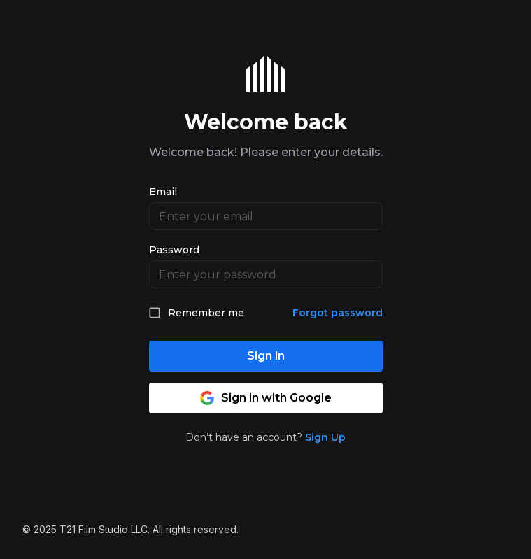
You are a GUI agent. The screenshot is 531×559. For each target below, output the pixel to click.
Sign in (266, 355)
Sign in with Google (266, 398)
